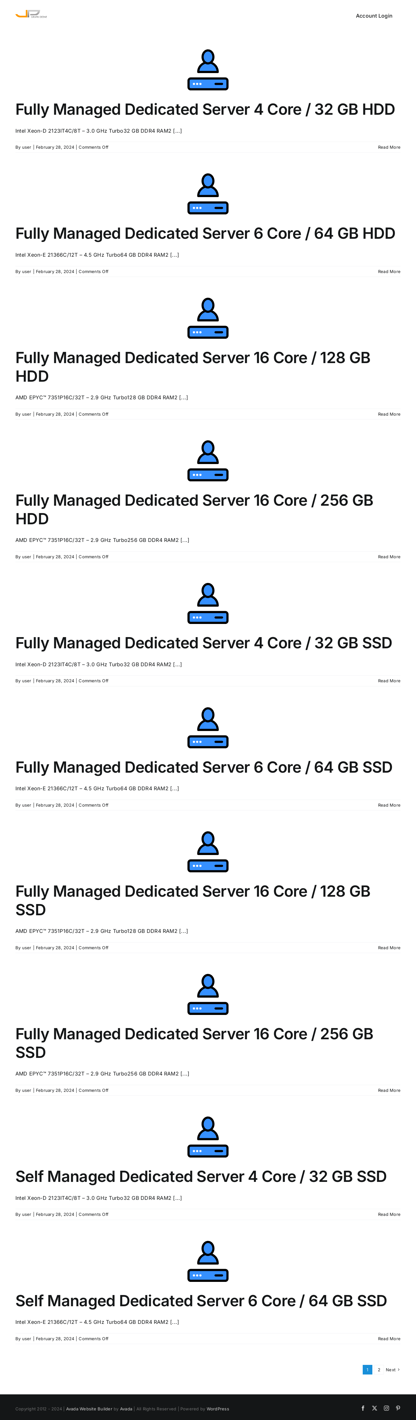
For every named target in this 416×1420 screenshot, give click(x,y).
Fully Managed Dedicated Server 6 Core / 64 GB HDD (205, 233)
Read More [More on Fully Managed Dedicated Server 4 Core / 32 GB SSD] (389, 680)
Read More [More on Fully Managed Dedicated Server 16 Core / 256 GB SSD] (389, 1090)
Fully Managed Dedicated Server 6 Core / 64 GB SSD (204, 767)
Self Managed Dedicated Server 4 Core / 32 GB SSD (201, 1176)
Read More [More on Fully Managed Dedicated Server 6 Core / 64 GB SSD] (389, 805)
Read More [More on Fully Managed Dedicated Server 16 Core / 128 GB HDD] (389, 414)
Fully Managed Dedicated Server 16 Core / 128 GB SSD (192, 900)
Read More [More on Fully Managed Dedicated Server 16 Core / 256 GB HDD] (389, 556)
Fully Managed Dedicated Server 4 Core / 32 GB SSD (204, 642)
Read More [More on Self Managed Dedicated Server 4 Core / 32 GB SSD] (389, 1214)
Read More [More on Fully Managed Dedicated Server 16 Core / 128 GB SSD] (389, 947)
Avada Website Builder (89, 1408)
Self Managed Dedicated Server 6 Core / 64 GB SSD (201, 1300)
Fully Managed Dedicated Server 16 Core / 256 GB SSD (194, 1043)
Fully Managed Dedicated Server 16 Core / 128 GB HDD (192, 367)
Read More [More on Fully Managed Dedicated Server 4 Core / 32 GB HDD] (389, 147)
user (26, 147)
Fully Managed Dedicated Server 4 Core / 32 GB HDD (205, 109)
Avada (126, 1408)
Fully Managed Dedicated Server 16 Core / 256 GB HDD (194, 509)
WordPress (218, 1408)
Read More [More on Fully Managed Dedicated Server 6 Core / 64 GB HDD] (389, 271)
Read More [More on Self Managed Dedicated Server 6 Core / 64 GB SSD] (389, 1338)
